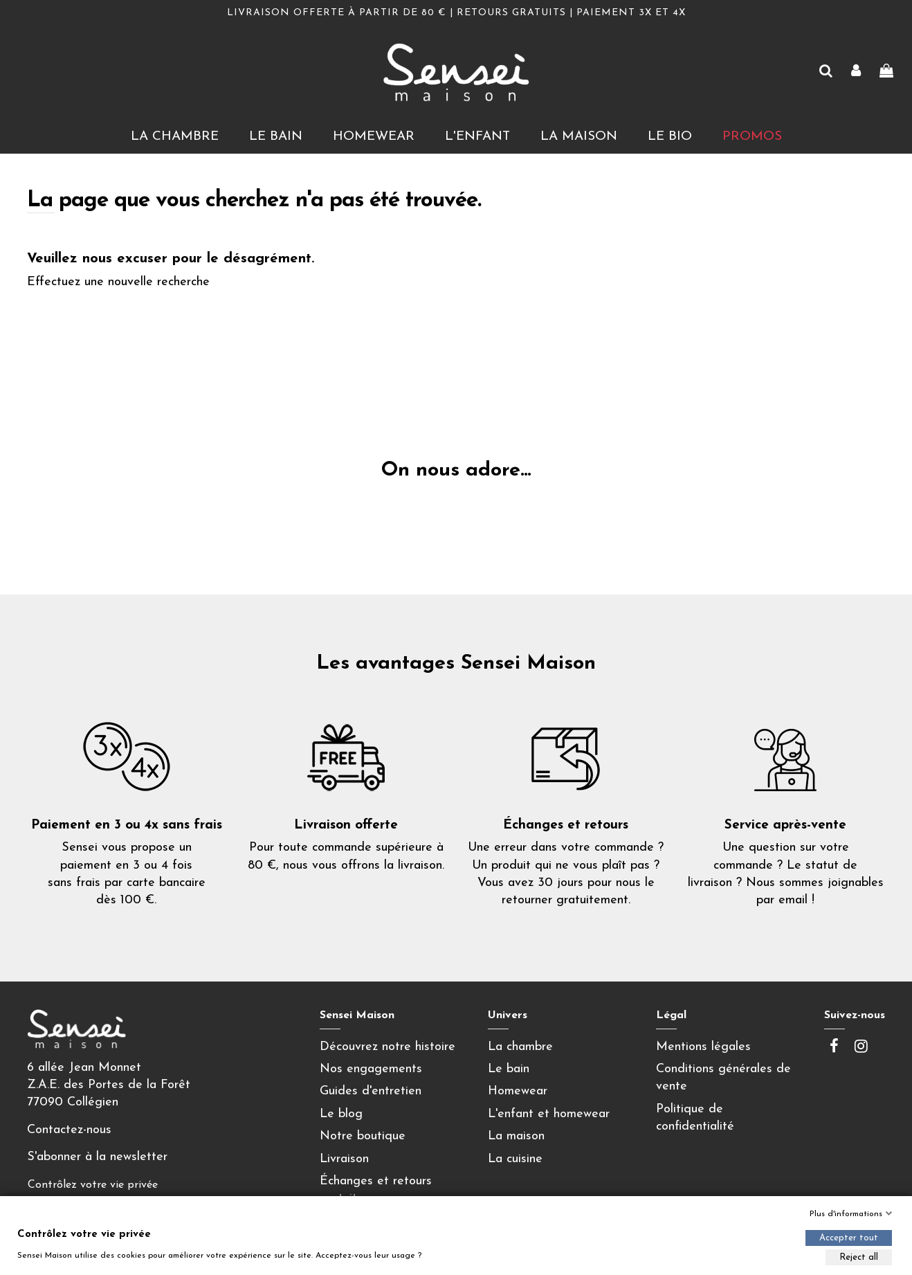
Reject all (858, 1257)
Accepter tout (848, 1237)
